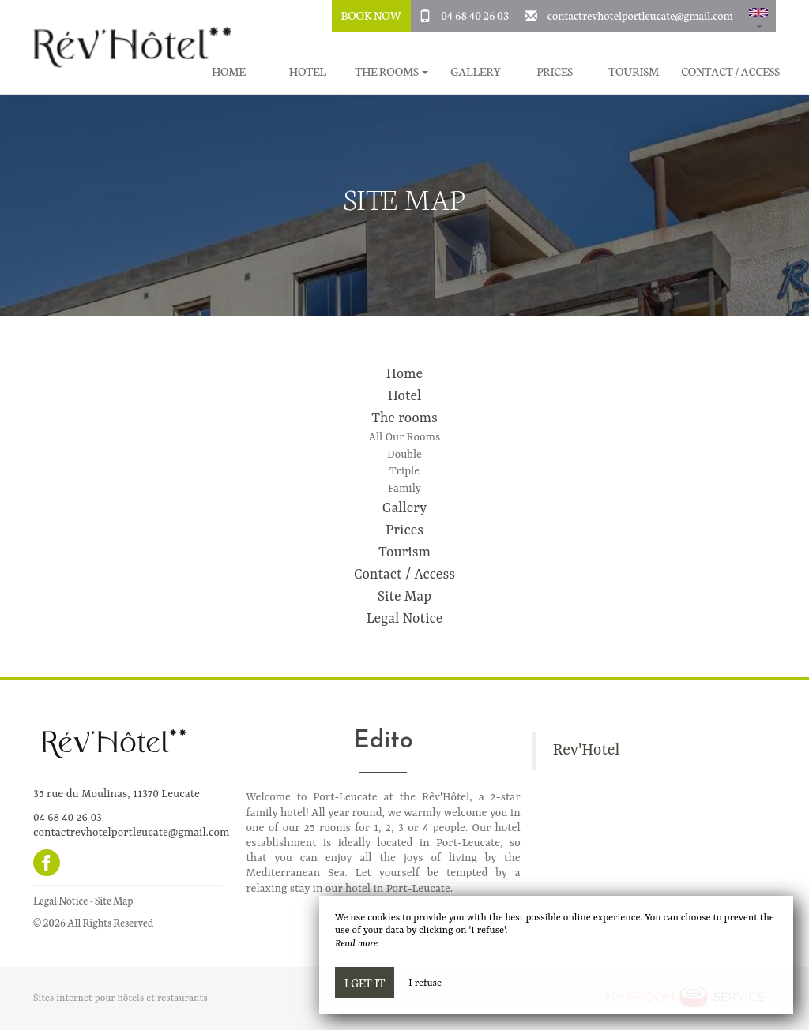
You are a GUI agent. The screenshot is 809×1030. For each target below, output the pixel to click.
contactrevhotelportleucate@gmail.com (640, 15)
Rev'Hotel (586, 750)
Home (404, 374)
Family (404, 488)
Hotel (307, 71)
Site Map (404, 597)
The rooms (404, 418)
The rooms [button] (391, 71)
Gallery (475, 71)
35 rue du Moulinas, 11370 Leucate (116, 794)
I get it (364, 983)
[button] (758, 16)
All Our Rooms (404, 437)
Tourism (633, 71)
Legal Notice (405, 619)
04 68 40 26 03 (475, 15)
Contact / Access (730, 71)
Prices (554, 71)
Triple (404, 471)
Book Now (371, 15)
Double (404, 454)
